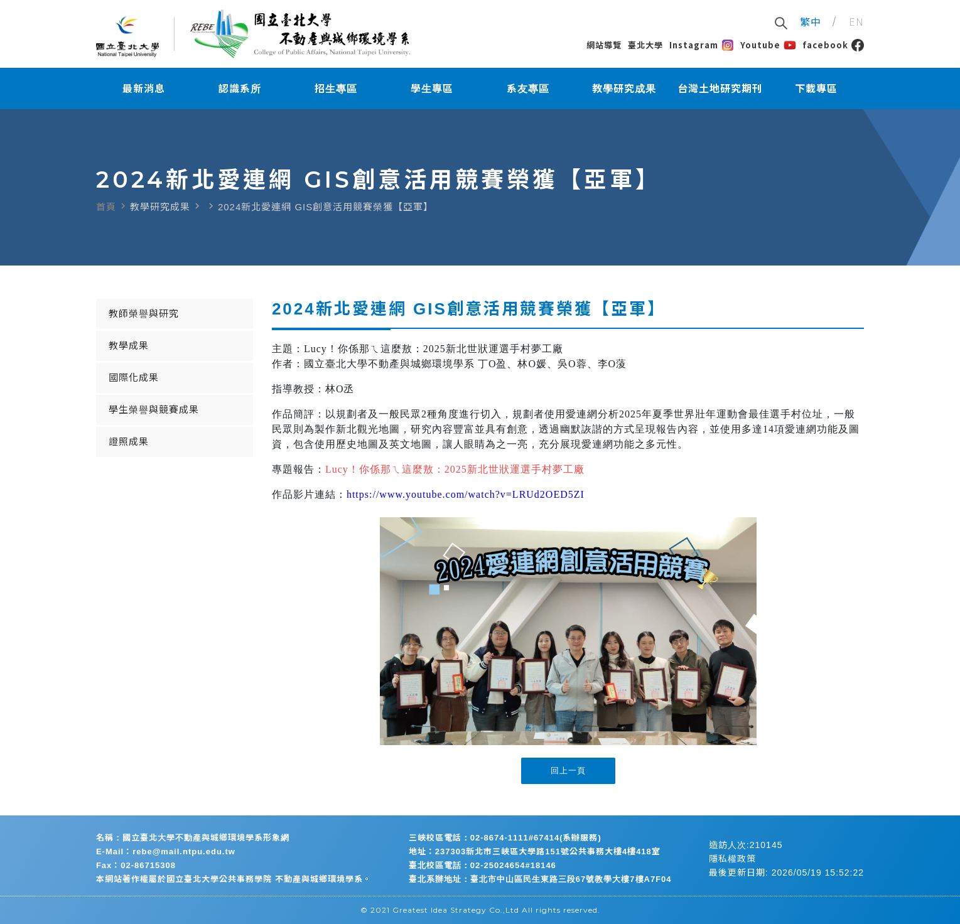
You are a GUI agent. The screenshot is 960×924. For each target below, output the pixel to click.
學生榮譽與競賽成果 (154, 409)
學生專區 (432, 88)
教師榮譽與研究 (144, 313)
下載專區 (816, 88)
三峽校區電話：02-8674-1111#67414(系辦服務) (505, 837)
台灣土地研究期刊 (720, 88)
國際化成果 (134, 377)
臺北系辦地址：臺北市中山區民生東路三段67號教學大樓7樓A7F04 (540, 879)
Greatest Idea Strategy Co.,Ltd (455, 910)
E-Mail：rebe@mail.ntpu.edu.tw (165, 851)
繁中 (810, 21)
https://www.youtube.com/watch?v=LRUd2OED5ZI (466, 494)
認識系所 (239, 88)
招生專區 (336, 88)
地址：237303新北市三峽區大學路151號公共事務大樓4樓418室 (535, 851)
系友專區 (528, 88)
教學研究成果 (624, 88)
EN (856, 21)
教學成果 (129, 345)
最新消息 (143, 88)
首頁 (106, 206)
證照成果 (129, 441)
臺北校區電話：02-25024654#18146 (482, 865)
